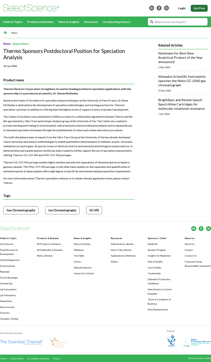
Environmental (7, 265)
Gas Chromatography (20, 210)
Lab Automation (8, 289)
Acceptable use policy (38, 358)
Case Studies (154, 267)
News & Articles (82, 244)
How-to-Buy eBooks (121, 249)
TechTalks (79, 255)
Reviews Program (157, 249)
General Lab (6, 283)
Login (181, 8)
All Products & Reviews (49, 244)
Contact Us (190, 255)
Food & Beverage (9, 277)
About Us (190, 244)
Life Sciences (7, 244)
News (14, 32)
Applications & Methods (123, 255)
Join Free (199, 8)
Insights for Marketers (159, 255)
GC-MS (94, 210)
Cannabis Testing (9, 318)
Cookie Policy (17, 358)
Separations (21, 44)
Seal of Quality (155, 261)
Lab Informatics (8, 295)
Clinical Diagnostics (10, 260)
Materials (5, 271)
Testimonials (154, 273)
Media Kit (153, 244)
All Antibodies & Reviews (50, 249)
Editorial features (83, 267)
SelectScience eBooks (122, 244)
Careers (189, 249)
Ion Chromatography (62, 210)
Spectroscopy (7, 307)
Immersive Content (84, 273)
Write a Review (45, 255)
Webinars (79, 249)
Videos (114, 261)
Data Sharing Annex (158, 309)
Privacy (56, 358)
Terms (3, 358)
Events (77, 261)
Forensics (5, 312)
